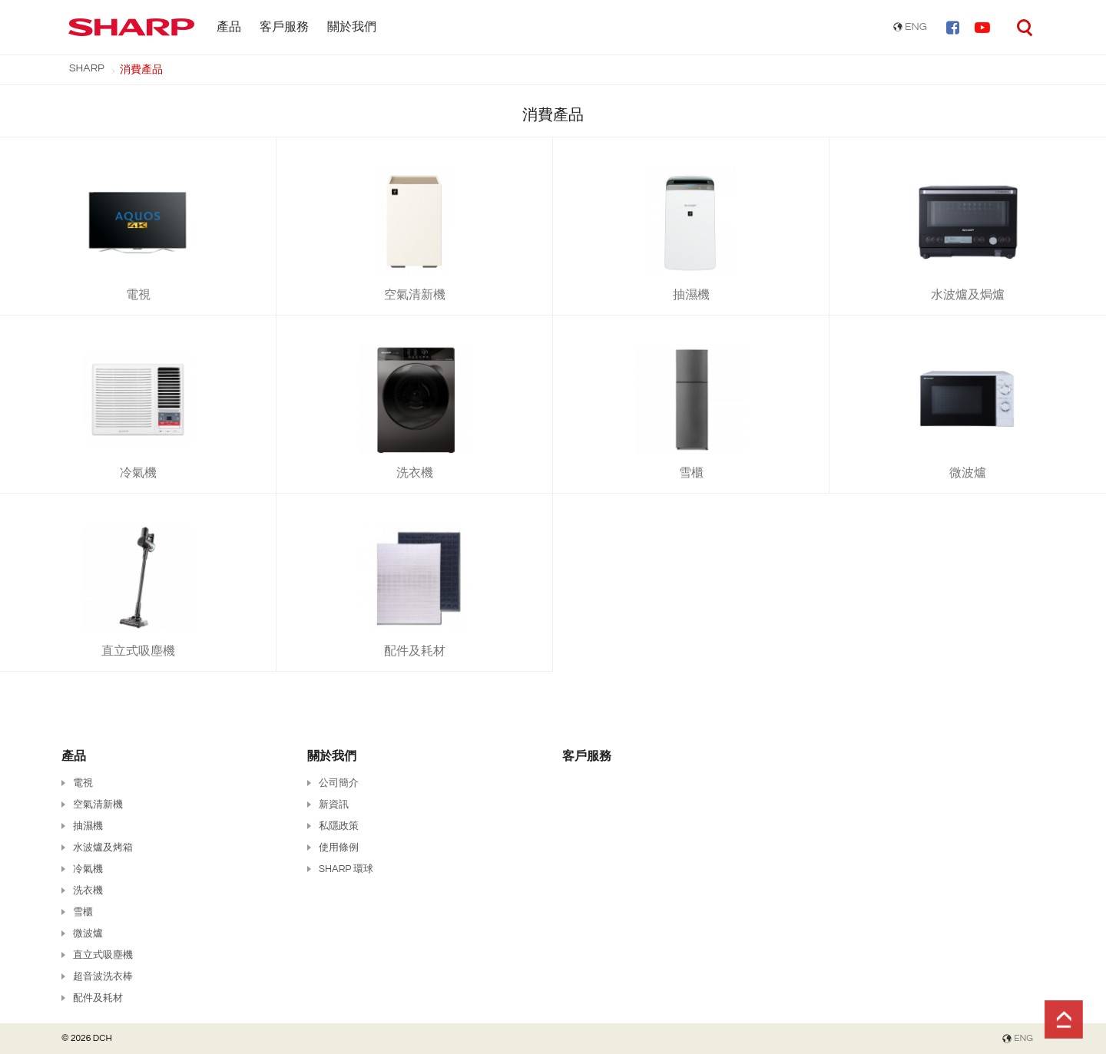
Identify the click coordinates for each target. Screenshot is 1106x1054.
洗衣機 (88, 890)
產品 (229, 27)
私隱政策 (339, 826)
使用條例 (339, 847)
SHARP (86, 68)
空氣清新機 (98, 804)
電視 (83, 783)
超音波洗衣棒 (103, 976)
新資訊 (334, 804)
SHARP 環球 (346, 869)
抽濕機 (88, 826)
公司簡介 (339, 783)
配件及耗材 (98, 998)
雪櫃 (83, 912)
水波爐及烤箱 (103, 847)
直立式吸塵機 (103, 955)
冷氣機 (88, 869)
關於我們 (351, 27)
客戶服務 (284, 27)
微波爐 (88, 933)
